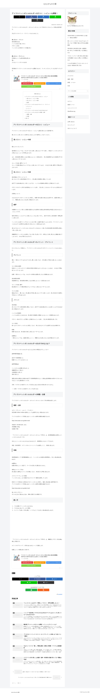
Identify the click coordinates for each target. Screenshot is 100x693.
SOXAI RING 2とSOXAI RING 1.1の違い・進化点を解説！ (77, 36)
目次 (35, 90)
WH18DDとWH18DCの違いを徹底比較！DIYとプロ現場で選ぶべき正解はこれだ (78, 50)
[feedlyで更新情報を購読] (36, 587)
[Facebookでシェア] (29, 16)
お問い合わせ (71, 121)
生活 (13, 570)
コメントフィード (72, 108)
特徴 (27, 113)
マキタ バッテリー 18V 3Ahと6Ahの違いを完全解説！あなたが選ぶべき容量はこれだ (78, 58)
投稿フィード (71, 104)
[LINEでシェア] (46, 16)
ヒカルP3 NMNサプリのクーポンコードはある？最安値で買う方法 (78, 64)
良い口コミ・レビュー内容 (32, 97)
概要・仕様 (29, 111)
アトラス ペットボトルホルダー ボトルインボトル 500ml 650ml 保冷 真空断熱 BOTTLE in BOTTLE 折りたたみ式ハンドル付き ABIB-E (39, 73)
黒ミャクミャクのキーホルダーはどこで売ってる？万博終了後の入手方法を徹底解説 (78, 43)
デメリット (29, 103)
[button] (54, 16)
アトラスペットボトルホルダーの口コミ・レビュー (37, 93)
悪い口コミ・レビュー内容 (32, 95)
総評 (27, 99)
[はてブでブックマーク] (37, 16)
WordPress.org (71, 111)
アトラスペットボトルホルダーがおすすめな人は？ (37, 107)
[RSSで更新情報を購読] (39, 587)
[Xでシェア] (20, 16)
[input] (78, 91)
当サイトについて (72, 128)
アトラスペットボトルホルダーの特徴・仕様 (35, 109)
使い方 (26, 115)
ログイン (70, 101)
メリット (28, 105)
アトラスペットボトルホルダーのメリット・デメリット (38, 101)
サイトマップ (71, 125)
